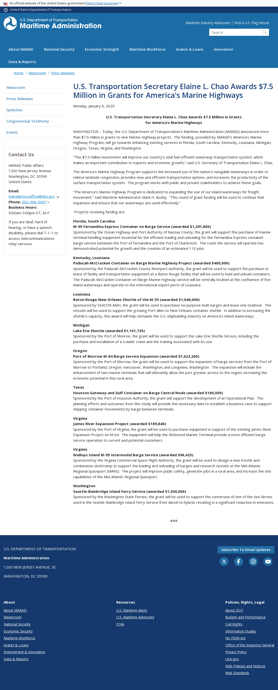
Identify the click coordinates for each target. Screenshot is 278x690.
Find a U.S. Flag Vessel (251, 22)
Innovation (223, 49)
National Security (59, 49)
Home (18, 73)
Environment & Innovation (24, 652)
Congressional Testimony (27, 121)
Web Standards (237, 673)
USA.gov (232, 659)
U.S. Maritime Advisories (135, 617)
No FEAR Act (235, 638)
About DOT (234, 610)
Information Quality (240, 631)
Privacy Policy (236, 652)
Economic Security (18, 631)
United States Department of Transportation (40, 10)
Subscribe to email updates (246, 549)
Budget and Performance (245, 617)
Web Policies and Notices (245, 666)
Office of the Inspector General (249, 645)
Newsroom (37, 73)
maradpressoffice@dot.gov (34, 196)
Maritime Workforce (147, 49)
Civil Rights (233, 624)
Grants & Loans (189, 49)
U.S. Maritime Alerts (131, 610)
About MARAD (21, 49)
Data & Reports (22, 61)
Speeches (14, 109)
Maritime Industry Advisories (208, 22)
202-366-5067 (36, 201)
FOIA (120, 624)
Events (12, 132)
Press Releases (63, 73)
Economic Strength (102, 49)
